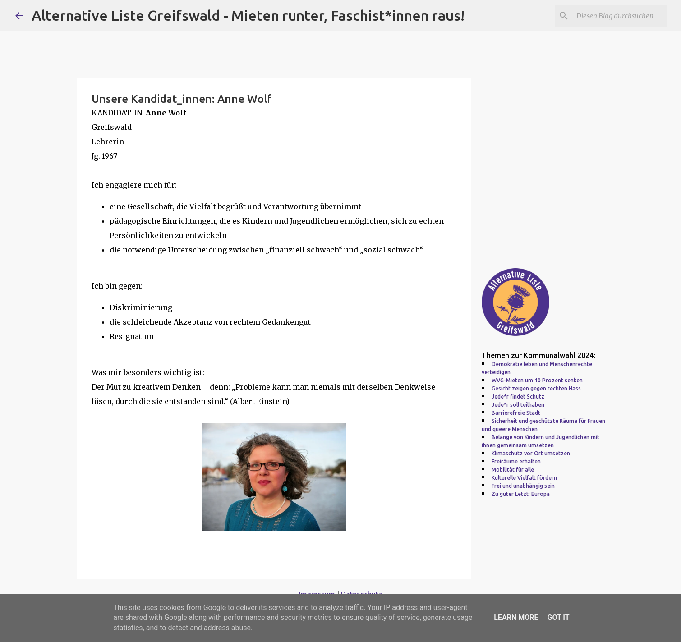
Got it (558, 617)
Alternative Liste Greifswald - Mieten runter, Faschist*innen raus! (248, 15)
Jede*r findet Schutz (518, 396)
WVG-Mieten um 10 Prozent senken (537, 380)
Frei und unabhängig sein (523, 486)
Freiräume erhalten (516, 461)
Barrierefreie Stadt (516, 413)
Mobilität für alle (513, 469)
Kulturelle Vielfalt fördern (524, 478)
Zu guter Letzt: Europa (521, 494)
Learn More (516, 617)
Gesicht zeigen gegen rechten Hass (536, 388)
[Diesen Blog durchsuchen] (620, 16)
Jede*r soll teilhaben (518, 405)
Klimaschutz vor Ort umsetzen (531, 453)
